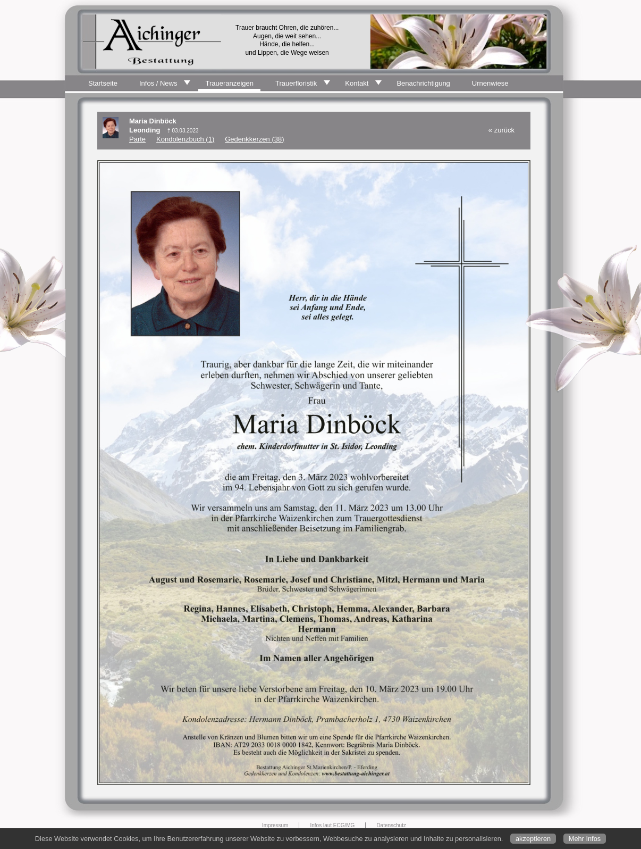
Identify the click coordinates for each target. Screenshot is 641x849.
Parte (137, 139)
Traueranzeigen (229, 83)
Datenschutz (391, 825)
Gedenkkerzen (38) (254, 139)
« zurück (501, 130)
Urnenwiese (490, 83)
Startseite (102, 83)
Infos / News (158, 83)
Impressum (275, 825)
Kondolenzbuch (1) (185, 139)
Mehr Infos (585, 839)
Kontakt (356, 83)
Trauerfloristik (296, 83)
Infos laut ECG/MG (332, 825)
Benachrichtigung (423, 83)
